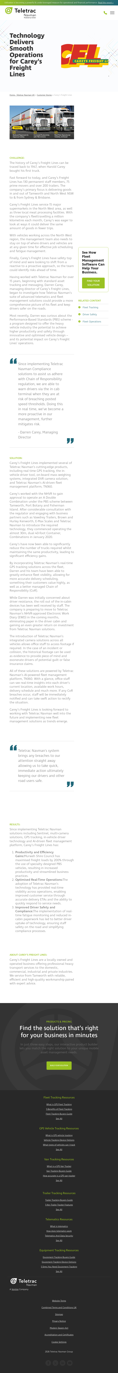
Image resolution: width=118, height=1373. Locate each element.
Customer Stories (44, 95)
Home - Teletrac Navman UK (22, 95)
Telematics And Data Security (59, 1235)
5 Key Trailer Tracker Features (59, 1204)
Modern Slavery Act (59, 1328)
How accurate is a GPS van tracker (59, 1175)
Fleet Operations (89, 321)
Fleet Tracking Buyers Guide (59, 1113)
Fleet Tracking (88, 307)
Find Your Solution (93, 283)
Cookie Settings (59, 1342)
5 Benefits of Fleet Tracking (59, 1109)
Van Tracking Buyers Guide (59, 1171)
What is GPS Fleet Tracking (59, 1104)
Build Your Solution (59, 1065)
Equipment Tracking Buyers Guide (59, 1257)
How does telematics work (59, 1231)
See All (59, 1118)
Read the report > (106, 2)
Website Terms (59, 1300)
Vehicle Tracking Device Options (59, 1140)
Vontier (15, 1289)
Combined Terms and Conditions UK (59, 1307)
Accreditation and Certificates (59, 1334)
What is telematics (59, 1226)
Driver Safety (87, 314)
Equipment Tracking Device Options (59, 1262)
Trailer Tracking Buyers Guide (59, 1200)
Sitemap (59, 1314)
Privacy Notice (59, 1321)
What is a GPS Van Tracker (59, 1166)
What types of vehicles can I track (59, 1144)
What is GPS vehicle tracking (59, 1135)
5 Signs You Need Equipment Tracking (59, 1266)
